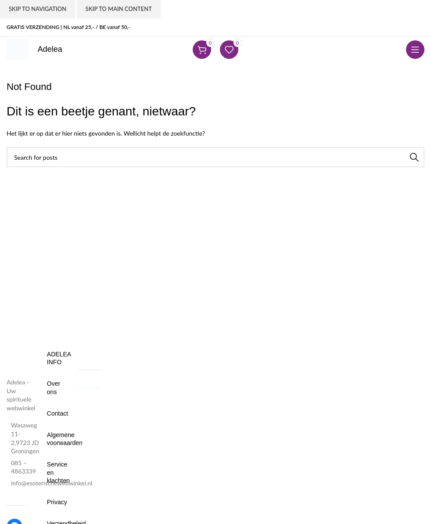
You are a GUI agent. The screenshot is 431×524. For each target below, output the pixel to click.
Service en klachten (54, 472)
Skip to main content (119, 8)
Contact (54, 413)
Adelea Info (54, 358)
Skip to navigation (37, 8)
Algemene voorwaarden (54, 438)
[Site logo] (18, 49)
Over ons (53, 387)
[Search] (215, 157)
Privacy (54, 502)
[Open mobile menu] (415, 49)
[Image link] (18, 357)
